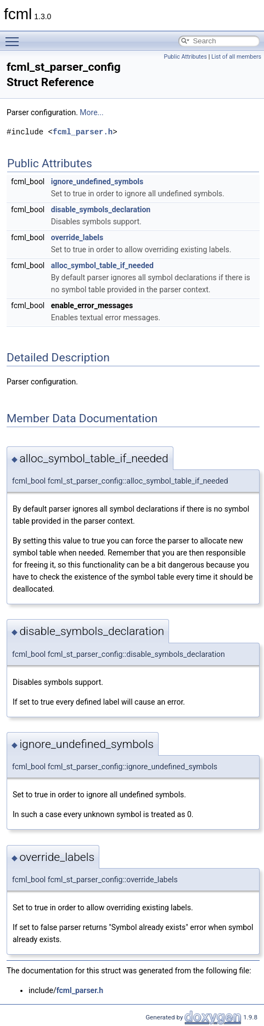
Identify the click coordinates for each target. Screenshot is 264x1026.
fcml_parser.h (83, 132)
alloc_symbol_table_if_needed (102, 265)
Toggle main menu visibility (14, 36)
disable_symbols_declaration (100, 209)
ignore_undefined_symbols (97, 181)
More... (91, 112)
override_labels (77, 237)
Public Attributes (185, 56)
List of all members (236, 56)
